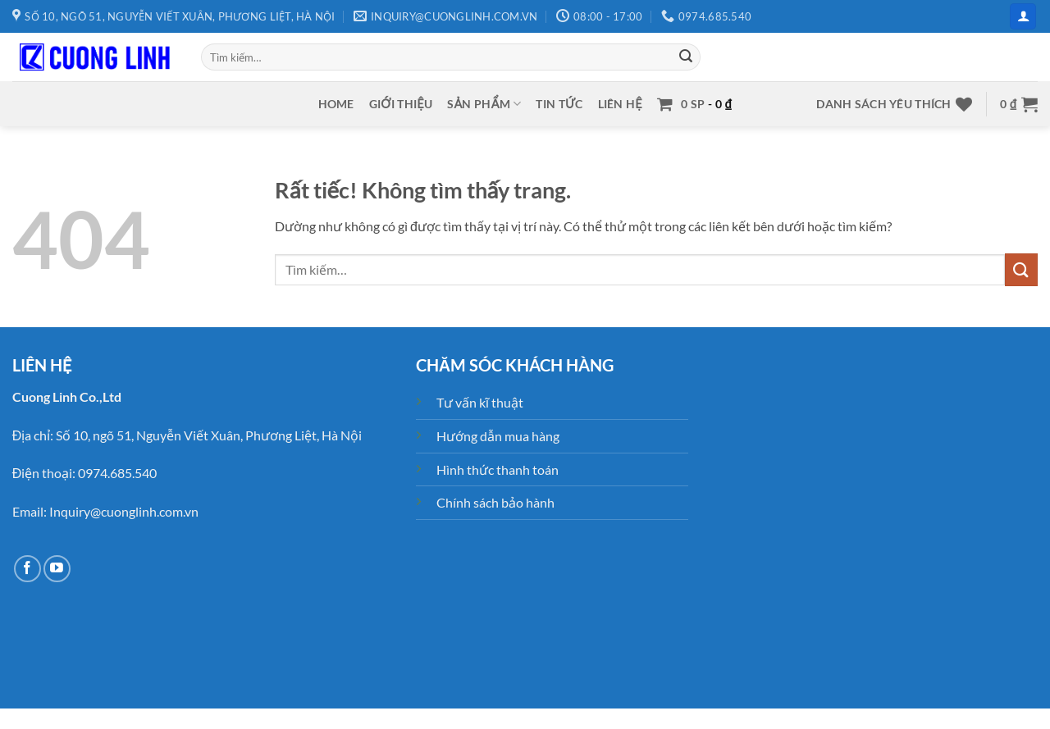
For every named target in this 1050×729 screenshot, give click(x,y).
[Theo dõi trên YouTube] (57, 568)
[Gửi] (686, 57)
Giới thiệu (400, 104)
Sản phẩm (484, 104)
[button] (1023, 16)
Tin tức (559, 104)
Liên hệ (620, 104)
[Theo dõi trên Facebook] (27, 568)
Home (336, 104)
